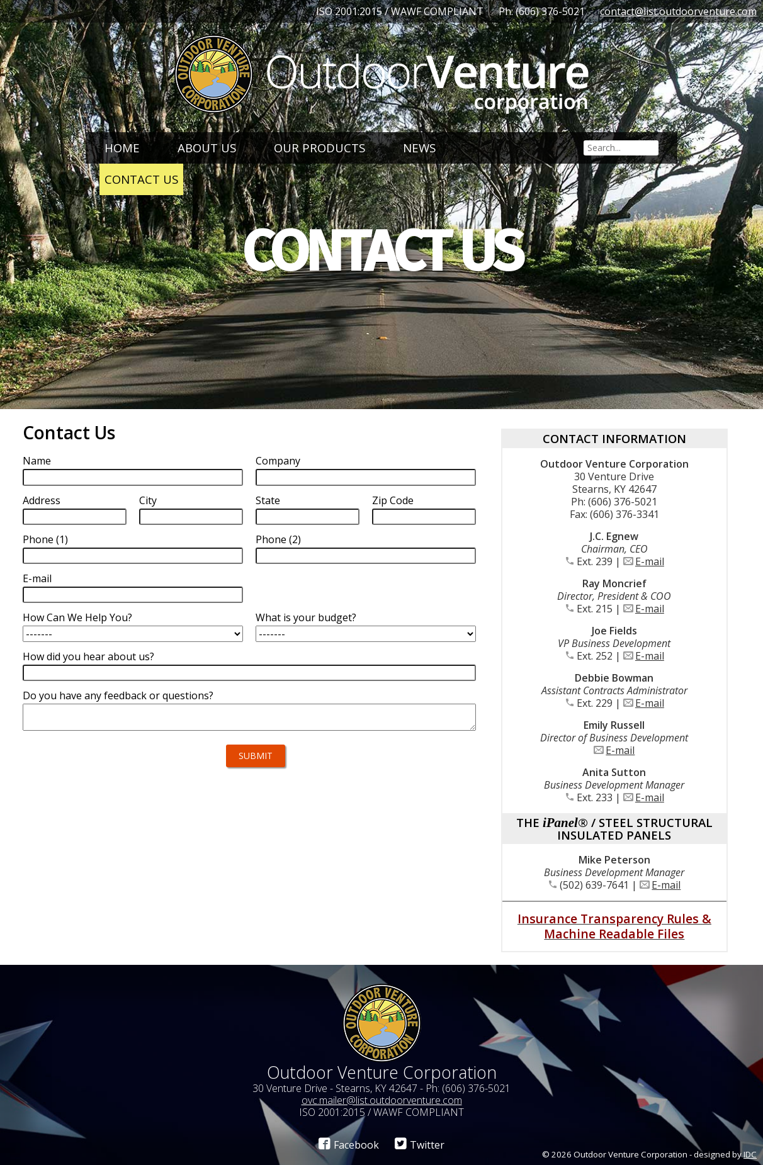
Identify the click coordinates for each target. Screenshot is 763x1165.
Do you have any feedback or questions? (118, 695)
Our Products (319, 147)
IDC (750, 1154)
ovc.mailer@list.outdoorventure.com (382, 1100)
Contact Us (141, 179)
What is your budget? (306, 617)
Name (37, 461)
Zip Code (393, 500)
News (419, 147)
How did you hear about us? (88, 656)
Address (41, 500)
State (268, 500)
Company (278, 461)
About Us (207, 147)
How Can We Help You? (77, 617)
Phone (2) (278, 539)
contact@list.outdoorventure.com (678, 11)
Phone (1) (45, 539)
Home (122, 147)
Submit (256, 756)
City (148, 500)
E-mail (37, 578)
